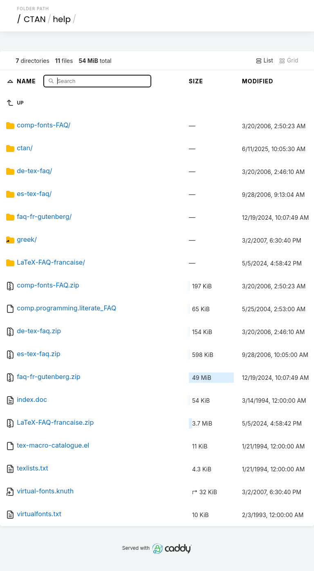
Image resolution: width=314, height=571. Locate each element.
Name (27, 80)
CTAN (35, 19)
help (62, 19)
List (264, 60)
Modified (258, 81)
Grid (288, 60)
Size (196, 81)
